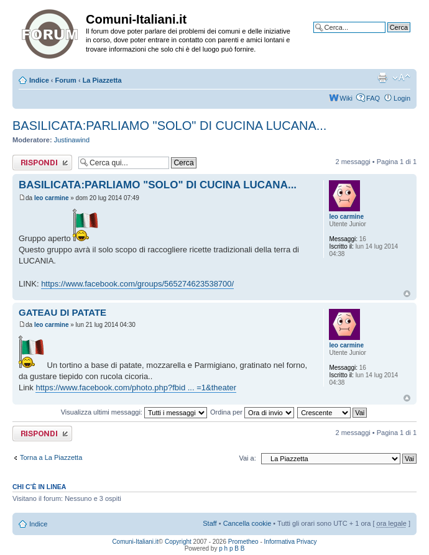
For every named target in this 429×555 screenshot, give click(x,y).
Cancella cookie (247, 523)
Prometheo (243, 541)
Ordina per (252, 412)
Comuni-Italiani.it (135, 541)
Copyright (178, 541)
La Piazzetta (102, 80)
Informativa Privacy (290, 541)
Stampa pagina (382, 77)
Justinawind (72, 140)
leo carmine (51, 198)
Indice (39, 80)
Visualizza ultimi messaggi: (134, 412)
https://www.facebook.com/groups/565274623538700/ (137, 283)
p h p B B (231, 548)
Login (402, 98)
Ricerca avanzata (384, 36)
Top (407, 293)
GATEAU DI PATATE (62, 312)
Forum (65, 80)
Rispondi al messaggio (42, 162)
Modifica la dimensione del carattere (401, 77)
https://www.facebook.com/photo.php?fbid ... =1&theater (135, 387)
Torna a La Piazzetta (51, 457)
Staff (209, 523)
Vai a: (247, 458)
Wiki (346, 98)
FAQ (373, 98)
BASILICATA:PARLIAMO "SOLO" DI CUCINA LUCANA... (169, 125)
